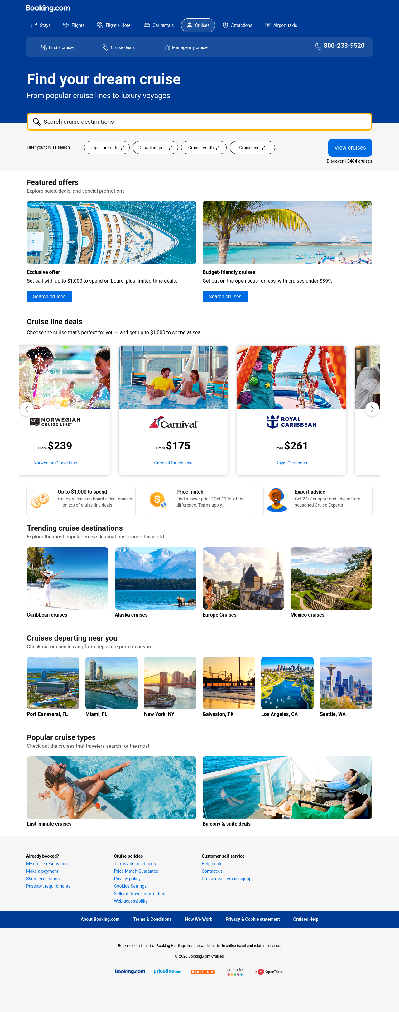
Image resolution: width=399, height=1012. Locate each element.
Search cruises (49, 297)
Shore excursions (43, 878)
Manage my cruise (190, 47)
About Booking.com (100, 919)
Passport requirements (48, 886)
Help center (213, 863)
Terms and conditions (135, 863)
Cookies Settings (130, 886)
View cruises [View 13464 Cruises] (350, 147)
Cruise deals (123, 47)
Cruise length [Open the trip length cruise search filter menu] (203, 147)
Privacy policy (127, 878)
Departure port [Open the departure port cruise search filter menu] (155, 147)
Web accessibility (131, 901)
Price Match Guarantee (136, 871)
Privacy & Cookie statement (253, 919)
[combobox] (199, 122)
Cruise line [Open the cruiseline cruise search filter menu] (252, 147)
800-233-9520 (344, 45)
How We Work (198, 919)
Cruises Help (305, 919)
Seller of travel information (139, 893)
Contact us (212, 871)
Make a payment (42, 871)
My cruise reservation (47, 863)
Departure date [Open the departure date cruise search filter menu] (107, 147)
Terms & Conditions (152, 919)
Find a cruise (61, 47)
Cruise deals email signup (227, 878)
